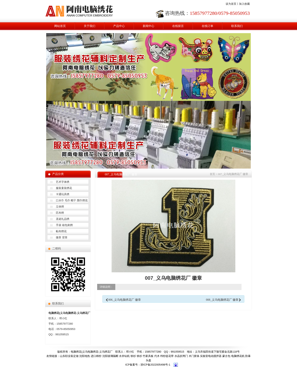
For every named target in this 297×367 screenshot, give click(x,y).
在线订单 (207, 26)
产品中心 (119, 26)
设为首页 (231, 3)
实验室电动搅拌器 (211, 356)
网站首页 (60, 26)
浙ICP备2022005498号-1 (155, 364)
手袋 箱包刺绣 (64, 225)
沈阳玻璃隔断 (110, 356)
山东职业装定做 (69, 356)
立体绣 (60, 206)
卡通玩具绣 (62, 194)
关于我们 (89, 26)
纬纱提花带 (167, 356)
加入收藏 (244, 3)
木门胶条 (194, 356)
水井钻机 (124, 356)
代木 (157, 356)
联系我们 (237, 26)
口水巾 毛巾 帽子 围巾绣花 (72, 200)
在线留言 (178, 26)
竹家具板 (148, 356)
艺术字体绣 (62, 181)
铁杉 (133, 356)
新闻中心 (148, 26)
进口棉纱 (96, 356)
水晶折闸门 (181, 356)
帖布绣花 (61, 231)
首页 (212, 174)
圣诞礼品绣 (62, 218)
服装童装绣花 (64, 188)
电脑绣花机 (238, 356)
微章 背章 (61, 237)
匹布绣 (60, 212)
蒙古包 (226, 356)
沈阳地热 (84, 356)
